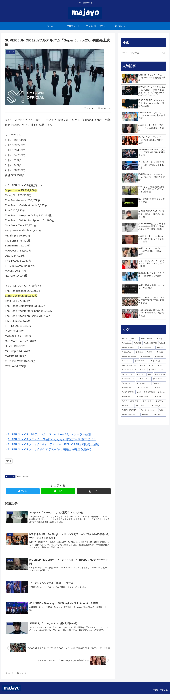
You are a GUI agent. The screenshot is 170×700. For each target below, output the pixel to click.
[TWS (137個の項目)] (152, 366)
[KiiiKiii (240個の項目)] (160, 348)
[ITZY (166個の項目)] (127, 361)
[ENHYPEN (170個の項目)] (146, 357)
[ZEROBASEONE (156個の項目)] (130, 366)
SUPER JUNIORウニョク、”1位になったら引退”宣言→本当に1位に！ (52, 439)
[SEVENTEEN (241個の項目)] (147, 348)
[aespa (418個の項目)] (161, 339)
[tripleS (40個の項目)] (146, 415)
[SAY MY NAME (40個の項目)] (130, 415)
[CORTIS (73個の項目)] (159, 383)
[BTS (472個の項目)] (135, 339)
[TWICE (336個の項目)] (138, 343)
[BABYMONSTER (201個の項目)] (130, 357)
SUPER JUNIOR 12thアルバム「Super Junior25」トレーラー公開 (49, 434)
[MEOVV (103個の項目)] (141, 374)
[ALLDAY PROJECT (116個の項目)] (157, 370)
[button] (163, 52)
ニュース (10, 476)
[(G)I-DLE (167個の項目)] (160, 357)
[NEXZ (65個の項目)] (160, 388)
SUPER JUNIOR (23, 476)
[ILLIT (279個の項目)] (162, 343)
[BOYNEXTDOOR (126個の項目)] (129, 370)
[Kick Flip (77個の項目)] (128, 383)
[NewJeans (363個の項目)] (127, 343)
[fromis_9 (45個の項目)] (158, 406)
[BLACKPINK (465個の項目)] (147, 339)
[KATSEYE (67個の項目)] (128, 388)
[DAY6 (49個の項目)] (128, 406)
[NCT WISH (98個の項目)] (160, 374)
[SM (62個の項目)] (138, 392)
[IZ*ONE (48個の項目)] (142, 406)
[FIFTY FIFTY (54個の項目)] (145, 397)
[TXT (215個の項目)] (150, 352)
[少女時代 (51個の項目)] (148, 401)
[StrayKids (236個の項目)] (127, 352)
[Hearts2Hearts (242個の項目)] (129, 348)
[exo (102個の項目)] (149, 374)
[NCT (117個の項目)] (143, 370)
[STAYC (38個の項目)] (159, 415)
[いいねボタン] (7, 461)
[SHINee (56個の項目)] (128, 397)
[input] (144, 53)
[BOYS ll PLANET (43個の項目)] (130, 410)
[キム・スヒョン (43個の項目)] (149, 410)
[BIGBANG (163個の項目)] (141, 361)
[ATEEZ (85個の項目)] (145, 379)
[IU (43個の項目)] (162, 410)
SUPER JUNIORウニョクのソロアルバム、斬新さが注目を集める (50, 449)
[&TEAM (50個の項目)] (160, 401)
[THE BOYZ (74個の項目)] (144, 383)
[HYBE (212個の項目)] (161, 352)
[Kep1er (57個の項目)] (161, 392)
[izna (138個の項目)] (143, 366)
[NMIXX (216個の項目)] (140, 352)
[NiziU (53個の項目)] (160, 397)
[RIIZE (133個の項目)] (161, 366)
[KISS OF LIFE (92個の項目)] (129, 379)
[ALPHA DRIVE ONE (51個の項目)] (131, 401)
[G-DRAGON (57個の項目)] (149, 392)
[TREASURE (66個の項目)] (145, 388)
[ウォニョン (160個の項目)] (158, 361)
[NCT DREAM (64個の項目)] (128, 392)
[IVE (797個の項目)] (125, 339)
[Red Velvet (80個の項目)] (158, 379)
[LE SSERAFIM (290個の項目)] (150, 343)
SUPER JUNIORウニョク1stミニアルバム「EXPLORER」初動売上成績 (53, 444)
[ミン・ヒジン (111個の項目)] (128, 374)
